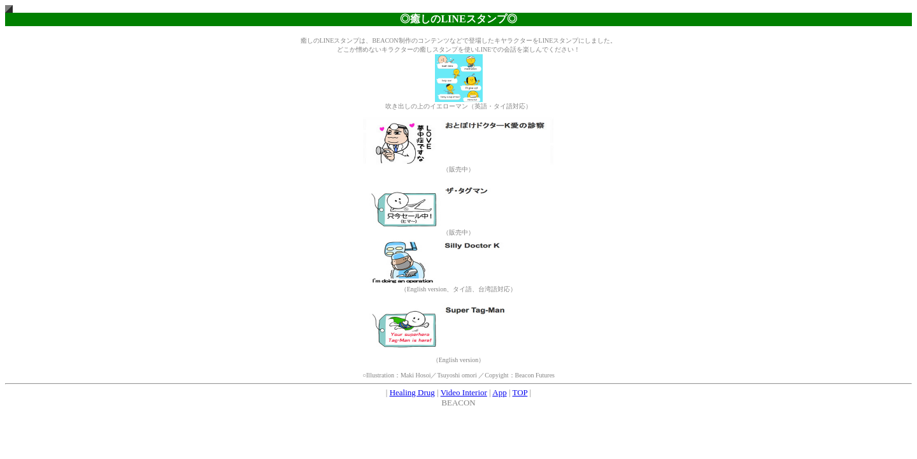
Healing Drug (412, 392)
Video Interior (464, 392)
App (499, 392)
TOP (520, 392)
